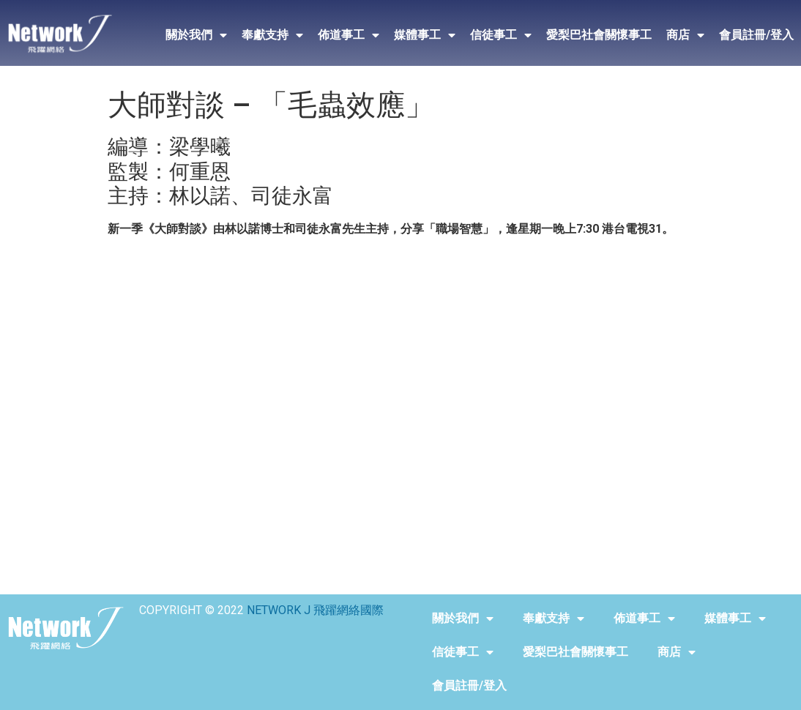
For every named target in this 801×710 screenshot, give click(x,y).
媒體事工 (424, 35)
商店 (685, 35)
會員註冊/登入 (756, 35)
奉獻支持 (272, 35)
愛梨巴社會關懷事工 (599, 35)
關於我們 (196, 35)
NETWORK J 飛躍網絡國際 (315, 610)
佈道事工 (348, 35)
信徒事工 (501, 35)
